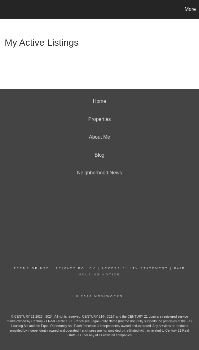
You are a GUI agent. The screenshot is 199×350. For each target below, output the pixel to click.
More (190, 9)
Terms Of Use (32, 268)
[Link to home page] (8, 9)
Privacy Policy (75, 268)
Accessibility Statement (135, 268)
